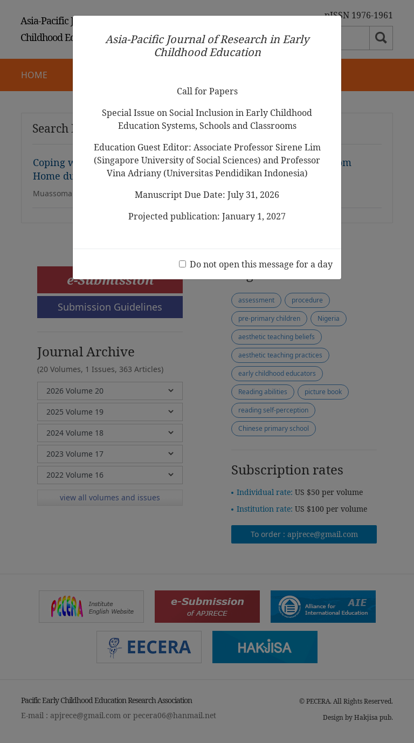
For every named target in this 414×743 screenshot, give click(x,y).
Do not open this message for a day (261, 264)
